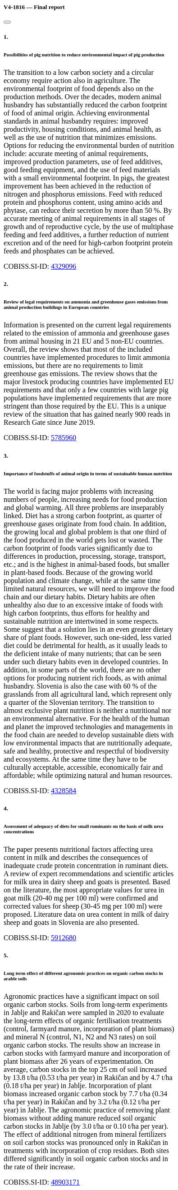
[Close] (7, 22)
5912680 (63, 938)
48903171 (65, 1182)
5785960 (63, 437)
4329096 (63, 266)
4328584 (63, 791)
